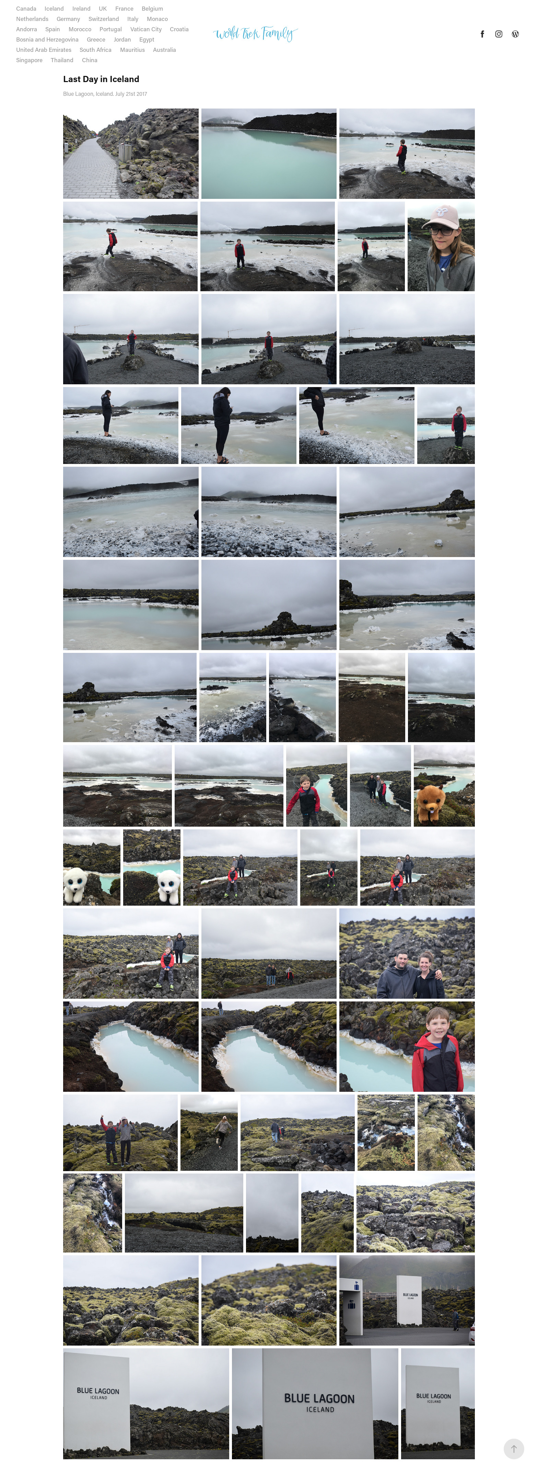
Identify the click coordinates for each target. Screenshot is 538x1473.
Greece (96, 39)
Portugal (111, 29)
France (124, 8)
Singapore (29, 60)
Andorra (26, 29)
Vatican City (146, 29)
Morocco (80, 29)
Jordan (122, 39)
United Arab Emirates (43, 49)
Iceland (54, 8)
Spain (52, 29)
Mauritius (132, 49)
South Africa (96, 49)
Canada (26, 8)
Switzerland (104, 18)
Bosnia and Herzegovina (47, 39)
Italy (132, 18)
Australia (164, 49)
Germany (68, 18)
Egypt (146, 39)
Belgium (152, 8)
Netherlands (32, 18)
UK (103, 8)
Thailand (62, 60)
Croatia (179, 29)
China (89, 60)
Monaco (157, 18)
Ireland (81, 8)
